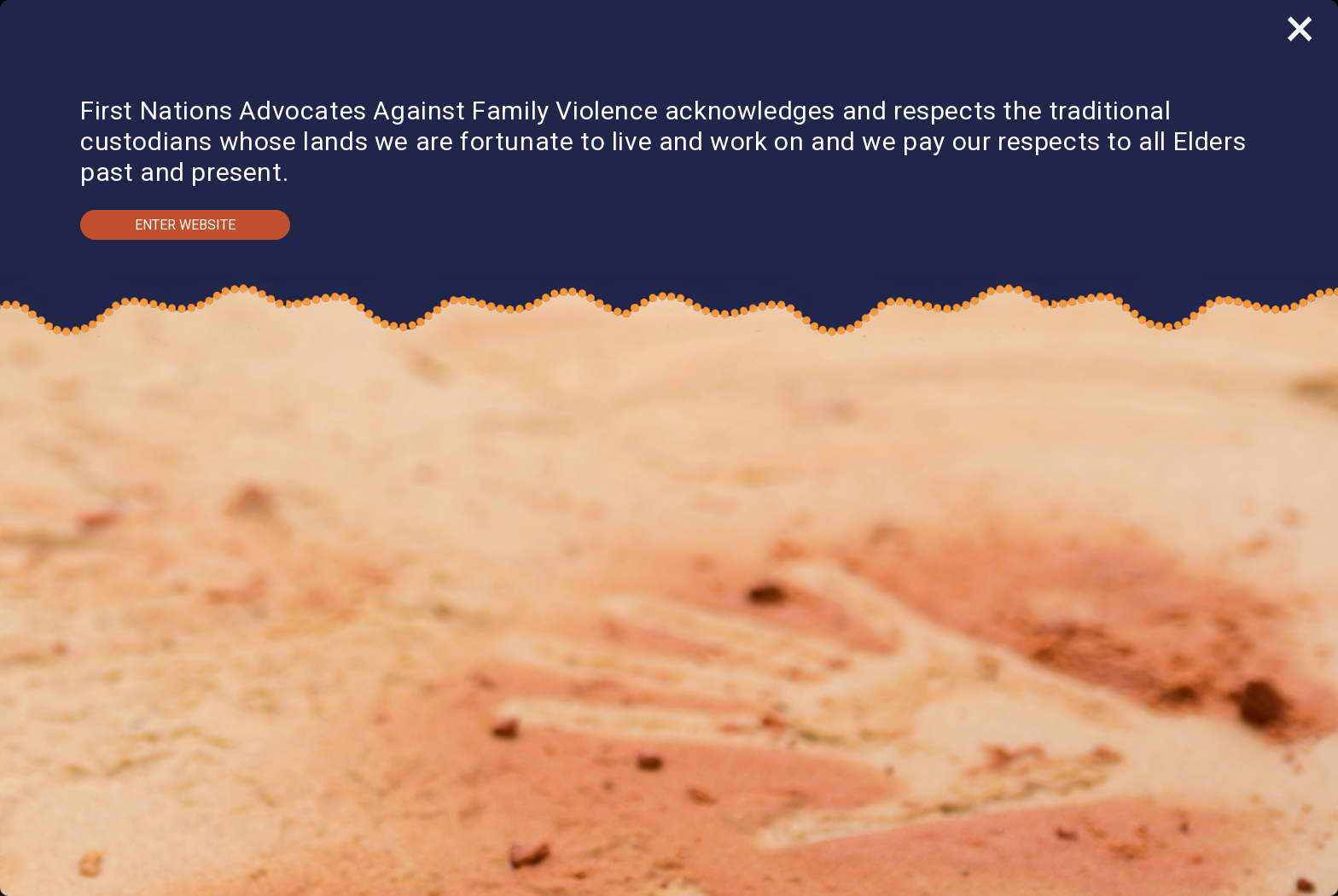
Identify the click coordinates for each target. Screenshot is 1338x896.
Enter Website (185, 225)
